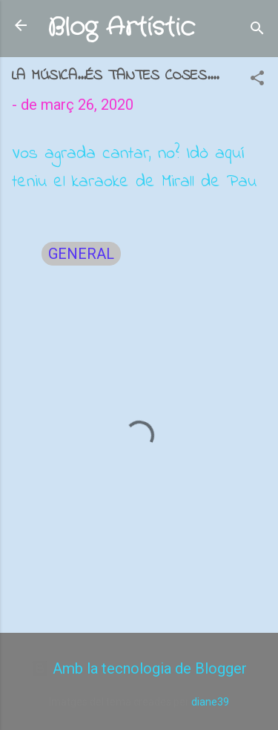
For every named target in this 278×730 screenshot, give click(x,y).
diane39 (210, 702)
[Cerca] (257, 30)
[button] (257, 80)
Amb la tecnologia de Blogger (139, 668)
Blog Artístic (121, 28)
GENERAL (81, 254)
